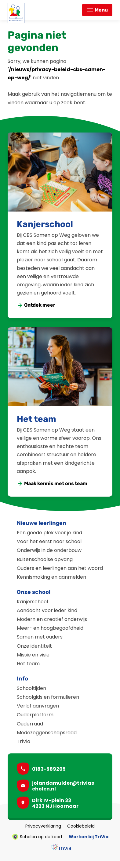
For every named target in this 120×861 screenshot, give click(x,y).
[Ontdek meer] (36, 305)
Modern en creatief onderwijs (52, 619)
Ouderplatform (35, 714)
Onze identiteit (34, 645)
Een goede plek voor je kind (49, 532)
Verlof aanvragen (38, 705)
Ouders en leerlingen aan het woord (60, 568)
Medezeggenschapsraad (47, 732)
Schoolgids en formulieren (48, 697)
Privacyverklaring (43, 826)
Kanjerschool (45, 224)
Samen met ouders (40, 636)
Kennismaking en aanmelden (51, 576)
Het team (36, 419)
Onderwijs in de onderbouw (49, 550)
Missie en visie (33, 654)
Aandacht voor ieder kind (47, 610)
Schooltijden (31, 688)
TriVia (23, 741)
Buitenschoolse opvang (45, 559)
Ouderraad (30, 723)
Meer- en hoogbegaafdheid (50, 628)
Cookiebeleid (81, 826)
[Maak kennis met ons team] (52, 483)
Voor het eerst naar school (49, 541)
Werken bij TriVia (88, 837)
